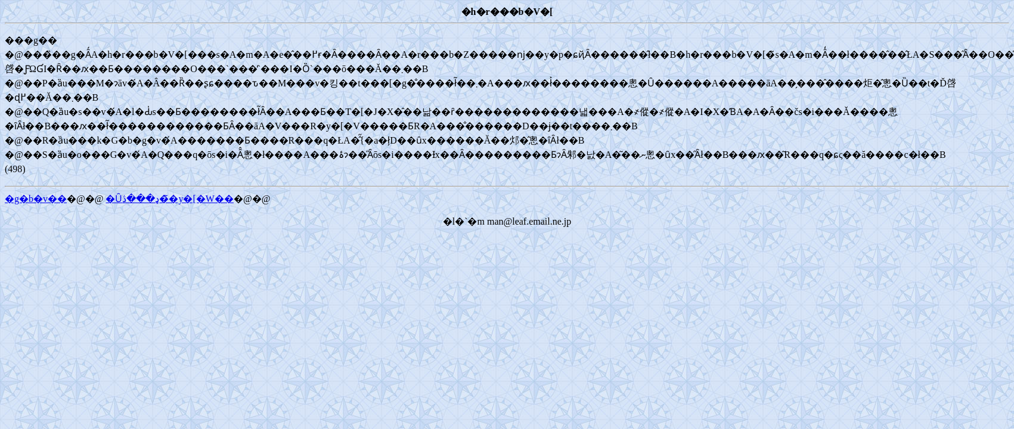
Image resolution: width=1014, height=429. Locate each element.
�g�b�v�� (36, 199)
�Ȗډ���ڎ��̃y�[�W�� (169, 199)
